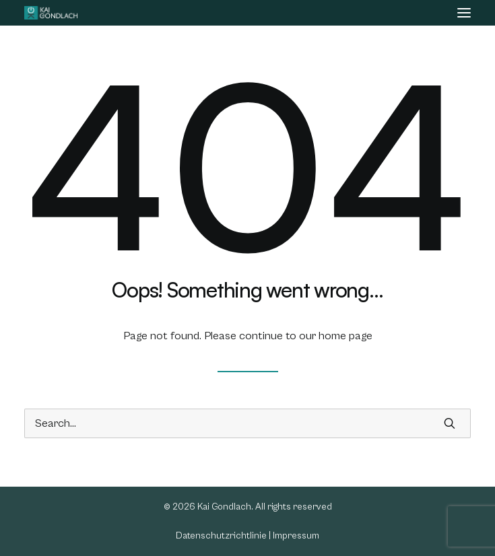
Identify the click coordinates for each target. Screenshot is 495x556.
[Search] (247, 423)
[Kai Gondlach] (50, 13)
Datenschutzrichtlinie (221, 535)
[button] (464, 13)
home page (345, 336)
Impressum (296, 535)
